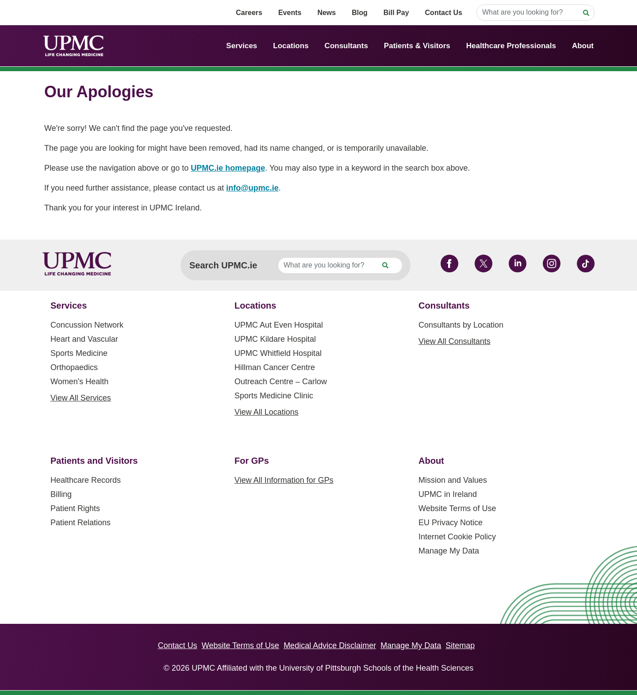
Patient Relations (80, 522)
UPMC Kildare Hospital (275, 339)
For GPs (251, 461)
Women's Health (79, 381)
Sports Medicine (78, 353)
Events (289, 12)
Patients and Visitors (94, 461)
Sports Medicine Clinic (273, 395)
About (583, 46)
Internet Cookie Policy (457, 536)
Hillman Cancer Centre (274, 367)
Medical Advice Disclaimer (330, 645)
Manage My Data (448, 550)
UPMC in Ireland (447, 494)
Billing (61, 494)
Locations (290, 46)
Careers (249, 12)
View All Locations (266, 412)
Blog (360, 12)
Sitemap (460, 645)
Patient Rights (75, 508)
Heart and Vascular (84, 339)
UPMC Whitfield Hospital (278, 353)
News (326, 12)
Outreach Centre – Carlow (280, 381)
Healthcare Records (85, 480)
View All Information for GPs (284, 480)
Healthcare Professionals (511, 46)
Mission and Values (452, 480)
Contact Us (443, 12)
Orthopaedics (74, 367)
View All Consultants (454, 341)
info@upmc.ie (252, 187)
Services (241, 46)
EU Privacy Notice (450, 522)
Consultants (346, 46)
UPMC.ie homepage (228, 168)
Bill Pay (396, 12)
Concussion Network (86, 325)
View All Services (80, 397)
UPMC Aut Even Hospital (278, 325)
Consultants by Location (460, 325)
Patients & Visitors (417, 46)
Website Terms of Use (457, 508)
